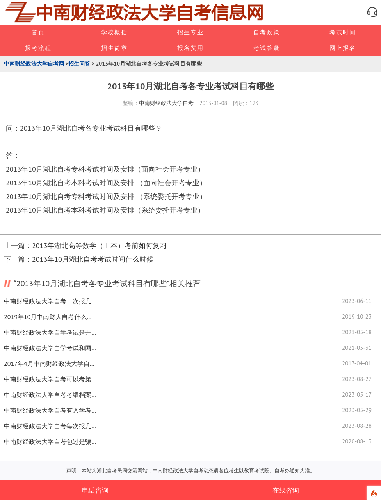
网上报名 (342, 47)
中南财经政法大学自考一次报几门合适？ (51, 301)
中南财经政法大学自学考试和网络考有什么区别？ (51, 348)
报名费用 (190, 47)
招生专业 (190, 32)
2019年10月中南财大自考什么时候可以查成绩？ (51, 317)
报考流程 (38, 47)
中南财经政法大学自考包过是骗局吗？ (51, 441)
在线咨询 (285, 490)
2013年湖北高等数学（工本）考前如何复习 (99, 245)
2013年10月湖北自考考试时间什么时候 (92, 259)
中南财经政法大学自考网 (34, 63)
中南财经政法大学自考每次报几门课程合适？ (51, 426)
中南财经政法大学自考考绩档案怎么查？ (51, 395)
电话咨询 (95, 490)
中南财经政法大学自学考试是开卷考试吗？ (51, 332)
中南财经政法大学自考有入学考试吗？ (51, 410)
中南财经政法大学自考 (166, 102)
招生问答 (79, 63)
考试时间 (342, 32)
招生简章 (114, 47)
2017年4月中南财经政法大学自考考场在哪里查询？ (51, 363)
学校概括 (114, 32)
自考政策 (266, 32)
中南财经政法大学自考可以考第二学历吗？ (51, 379)
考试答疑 (266, 47)
